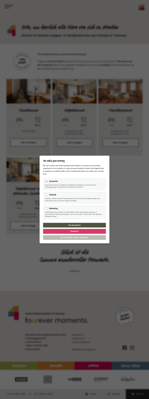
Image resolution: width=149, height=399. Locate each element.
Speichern (74, 231)
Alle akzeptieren (74, 225)
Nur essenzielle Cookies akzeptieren (74, 237)
